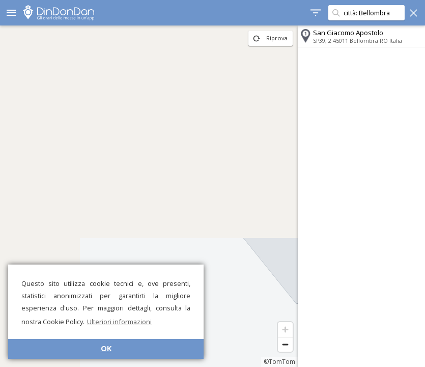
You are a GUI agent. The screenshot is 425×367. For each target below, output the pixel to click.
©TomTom (279, 361)
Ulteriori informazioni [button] (119, 321)
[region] (149, 196)
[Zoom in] (285, 329)
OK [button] (106, 348)
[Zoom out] (285, 344)
